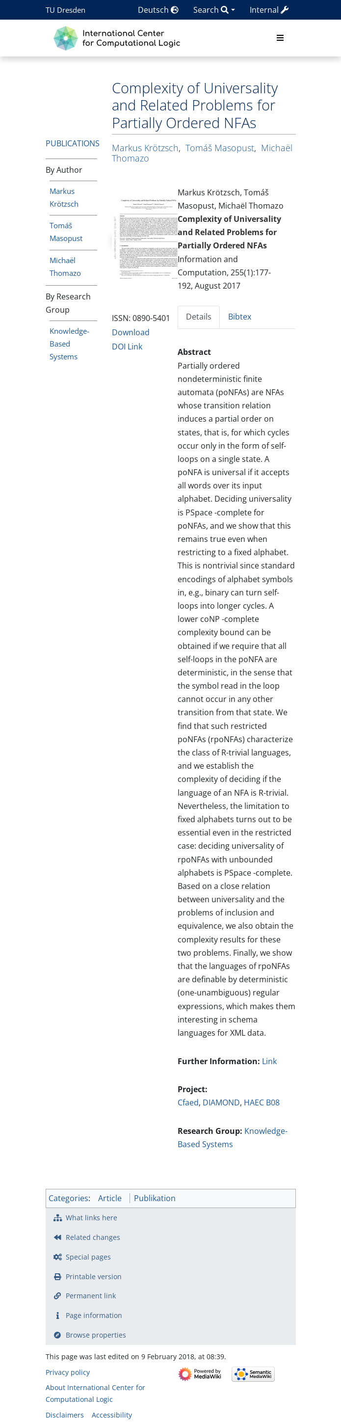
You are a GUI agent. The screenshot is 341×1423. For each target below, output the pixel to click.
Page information (94, 1315)
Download (131, 332)
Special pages (88, 1257)
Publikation (155, 1198)
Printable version (94, 1276)
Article (110, 1198)
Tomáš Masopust (219, 148)
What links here (91, 1217)
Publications (73, 143)
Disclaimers (65, 1415)
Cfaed (188, 1102)
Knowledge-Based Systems (69, 343)
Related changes (93, 1237)
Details (198, 316)
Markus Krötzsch (145, 148)
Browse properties (96, 1335)
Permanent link (91, 1295)
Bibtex (239, 316)
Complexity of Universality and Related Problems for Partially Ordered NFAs (229, 232)
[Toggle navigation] (280, 38)
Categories (68, 1198)
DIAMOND (221, 1102)
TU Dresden (65, 10)
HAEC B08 (262, 1102)
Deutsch (158, 9)
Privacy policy (68, 1372)
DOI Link (127, 346)
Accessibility (112, 1415)
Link (269, 1061)
